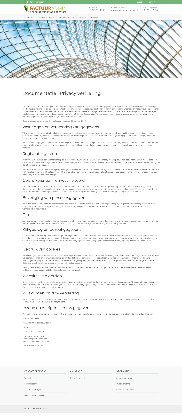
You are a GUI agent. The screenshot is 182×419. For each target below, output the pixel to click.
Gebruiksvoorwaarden (125, 389)
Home (30, 17)
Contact (152, 2)
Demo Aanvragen (35, 2)
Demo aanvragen (46, 17)
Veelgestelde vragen (124, 378)
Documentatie (66, 17)
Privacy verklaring (123, 384)
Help (82, 17)
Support (140, 2)
